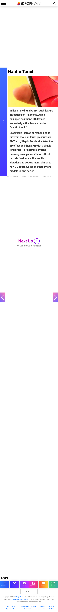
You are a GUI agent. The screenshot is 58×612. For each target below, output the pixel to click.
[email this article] (24, 584)
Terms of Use (43, 608)
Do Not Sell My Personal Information (28, 608)
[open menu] (3, 3)
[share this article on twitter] (14, 584)
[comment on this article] (43, 584)
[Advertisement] (29, 38)
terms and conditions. (20, 599)
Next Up (29, 241)
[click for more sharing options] (53, 584)
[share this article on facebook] (4, 584)
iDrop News (19, 597)
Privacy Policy (51, 608)
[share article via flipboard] (33, 584)
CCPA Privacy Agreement (10, 608)
